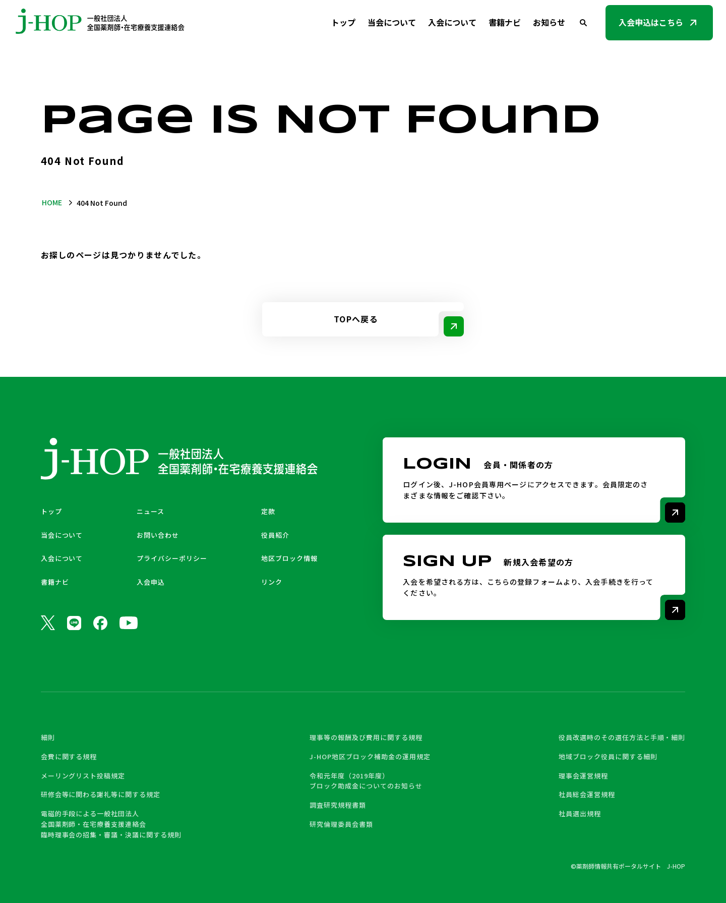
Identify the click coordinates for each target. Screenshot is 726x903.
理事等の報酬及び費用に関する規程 (366, 737)
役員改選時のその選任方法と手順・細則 (622, 737)
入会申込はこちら (651, 22)
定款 (268, 511)
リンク (271, 582)
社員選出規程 (580, 813)
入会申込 (151, 582)
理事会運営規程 (583, 775)
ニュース (150, 511)
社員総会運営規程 (587, 794)
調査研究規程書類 (338, 805)
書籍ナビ (505, 22)
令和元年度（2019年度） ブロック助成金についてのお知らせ (366, 781)
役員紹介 (275, 535)
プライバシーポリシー (172, 558)
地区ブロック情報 (289, 558)
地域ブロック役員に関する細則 (608, 756)
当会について (392, 22)
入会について (452, 22)
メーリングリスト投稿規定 (83, 775)
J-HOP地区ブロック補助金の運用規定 (370, 756)
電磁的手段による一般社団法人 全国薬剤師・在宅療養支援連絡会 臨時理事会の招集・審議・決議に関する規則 (111, 824)
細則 (48, 737)
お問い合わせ (158, 535)
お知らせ (549, 22)
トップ (343, 22)
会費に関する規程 (69, 756)
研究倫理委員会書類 (341, 824)
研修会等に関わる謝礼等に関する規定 (100, 794)
